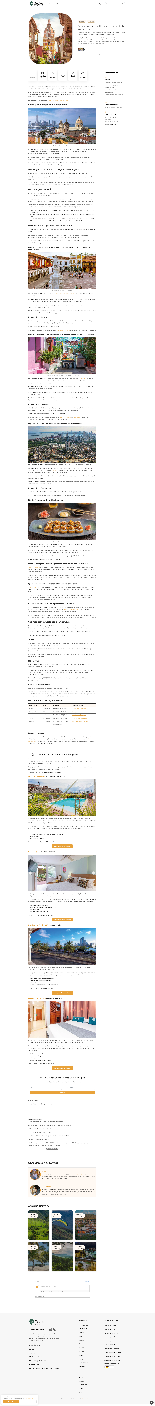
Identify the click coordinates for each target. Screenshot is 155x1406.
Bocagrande (55, 470)
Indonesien (82, 1334)
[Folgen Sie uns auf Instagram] (50, 1331)
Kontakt (31, 1351)
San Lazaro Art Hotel (63, 330)
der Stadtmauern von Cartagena (65, 293)
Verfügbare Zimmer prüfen (62, 846)
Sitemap (84, 1400)
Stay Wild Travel (78, 1176)
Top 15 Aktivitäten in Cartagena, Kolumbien (114, 107)
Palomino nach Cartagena (79, 718)
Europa (51, 4)
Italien (80, 1394)
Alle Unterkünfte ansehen (110, 124)
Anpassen (28, 1401)
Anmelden (87, 1283)
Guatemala (82, 1375)
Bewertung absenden (35, 1119)
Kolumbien (82, 1368)
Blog (99, 4)
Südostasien (60, 4)
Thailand (81, 1357)
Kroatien (81, 1390)
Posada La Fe (77, 417)
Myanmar (82, 1345)
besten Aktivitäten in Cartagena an (58, 100)
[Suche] (113, 4)
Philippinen (82, 1349)
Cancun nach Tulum (110, 1342)
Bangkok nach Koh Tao (111, 1335)
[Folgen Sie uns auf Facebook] (55, 1331)
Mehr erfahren (29, 1398)
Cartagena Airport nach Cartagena (82, 712)
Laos (80, 1338)
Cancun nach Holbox (110, 1338)
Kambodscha (83, 1330)
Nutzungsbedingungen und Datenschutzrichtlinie (44, 1370)
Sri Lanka (81, 1353)
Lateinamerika (71, 4)
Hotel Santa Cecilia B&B (38, 925)
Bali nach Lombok (109, 1331)
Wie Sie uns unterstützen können (39, 1358)
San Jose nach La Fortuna (112, 1358)
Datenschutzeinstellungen (93, 1400)
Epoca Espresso (33, 587)
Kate (87, 54)
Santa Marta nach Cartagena (80, 721)
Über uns (94, 4)
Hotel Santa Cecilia (65, 417)
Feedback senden (54, 1148)
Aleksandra (87, 56)
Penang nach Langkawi (111, 1350)
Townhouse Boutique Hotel (72, 609)
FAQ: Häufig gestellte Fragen (38, 1362)
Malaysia (81, 1341)
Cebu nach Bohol (109, 1346)
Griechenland (83, 1386)
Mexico (81, 1379)
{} (59, 1292)
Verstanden (11, 1401)
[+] (62, 1292)
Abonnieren (62, 1092)
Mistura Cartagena (34, 567)
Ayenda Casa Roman (37, 998)
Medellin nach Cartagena (79, 715)
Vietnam (81, 1361)
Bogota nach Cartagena (79, 708)
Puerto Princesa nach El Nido (113, 1354)
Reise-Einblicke (34, 1366)
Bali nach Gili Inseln (110, 1327)
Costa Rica (82, 1371)
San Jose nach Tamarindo (112, 1362)
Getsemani (82, 378)
